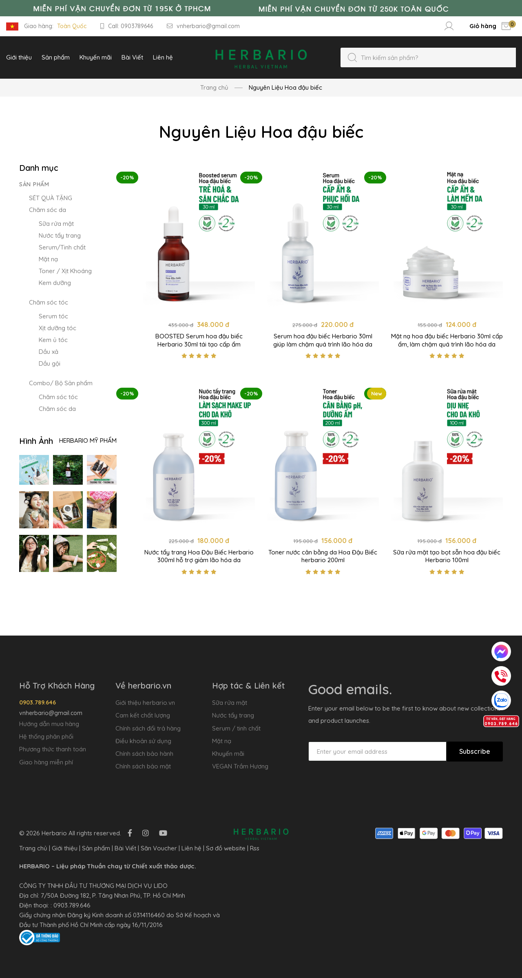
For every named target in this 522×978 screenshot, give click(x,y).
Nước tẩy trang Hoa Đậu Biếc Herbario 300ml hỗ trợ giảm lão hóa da (199, 556)
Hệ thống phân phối (46, 736)
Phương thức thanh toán (52, 749)
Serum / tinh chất (236, 728)
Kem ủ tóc (53, 340)
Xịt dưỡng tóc (57, 328)
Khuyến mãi (228, 753)
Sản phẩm (34, 184)
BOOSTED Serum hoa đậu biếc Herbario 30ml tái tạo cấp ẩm (199, 340)
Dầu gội (49, 363)
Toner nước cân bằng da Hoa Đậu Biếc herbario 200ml (322, 556)
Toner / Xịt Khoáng (65, 271)
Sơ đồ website (226, 848)
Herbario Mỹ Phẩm (88, 440)
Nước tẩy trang (60, 235)
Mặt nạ (48, 259)
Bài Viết (125, 848)
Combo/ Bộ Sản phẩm (61, 383)
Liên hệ (191, 848)
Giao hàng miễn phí (46, 762)
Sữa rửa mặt (56, 223)
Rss (254, 848)
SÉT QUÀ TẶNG (50, 198)
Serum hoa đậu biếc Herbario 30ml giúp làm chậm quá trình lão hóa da (322, 340)
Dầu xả (48, 351)
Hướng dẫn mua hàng (49, 724)
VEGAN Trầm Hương (240, 766)
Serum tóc (53, 316)
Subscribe (474, 751)
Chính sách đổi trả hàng (148, 728)
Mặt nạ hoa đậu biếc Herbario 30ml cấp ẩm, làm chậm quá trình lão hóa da (447, 340)
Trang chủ (214, 87)
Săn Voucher (159, 848)
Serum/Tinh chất (62, 247)
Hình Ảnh (36, 441)
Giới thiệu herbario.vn (145, 702)
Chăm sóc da (47, 210)
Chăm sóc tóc (48, 302)
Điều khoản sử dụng (143, 741)
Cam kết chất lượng (142, 715)
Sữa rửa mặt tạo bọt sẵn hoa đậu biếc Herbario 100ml (446, 556)
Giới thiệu (64, 848)
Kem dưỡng (55, 283)
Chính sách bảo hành (144, 753)
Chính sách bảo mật (143, 766)
